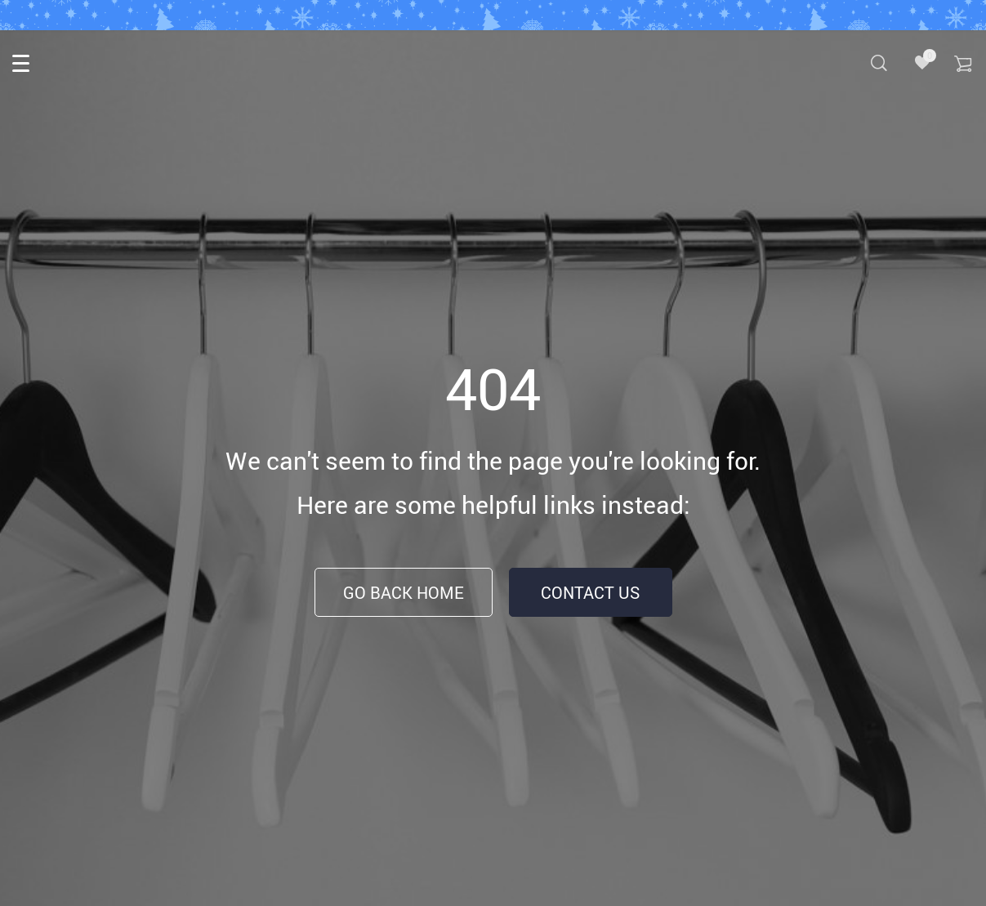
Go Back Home (403, 593)
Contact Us (590, 593)
